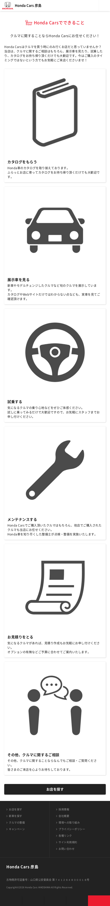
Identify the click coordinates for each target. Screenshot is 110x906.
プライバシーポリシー (72, 829)
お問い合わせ (66, 849)
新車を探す (15, 816)
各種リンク (65, 835)
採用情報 (64, 809)
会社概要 (64, 816)
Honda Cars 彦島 (28, 5)
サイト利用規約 (68, 842)
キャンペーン (17, 829)
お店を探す (55, 789)
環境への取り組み (69, 822)
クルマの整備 (17, 822)
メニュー (104, 5)
